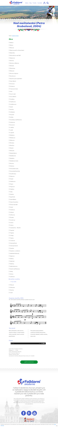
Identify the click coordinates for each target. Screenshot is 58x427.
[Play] (11, 343)
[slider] (26, 343)
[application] (28, 343)
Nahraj (26, 3)
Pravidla (34, 3)
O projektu (40, 3)
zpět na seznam (29, 362)
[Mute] (41, 343)
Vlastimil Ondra (15, 35)
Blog (30, 3)
